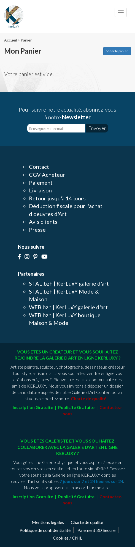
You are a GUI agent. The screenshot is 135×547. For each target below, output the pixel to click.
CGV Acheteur (47, 174)
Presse (37, 229)
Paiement (41, 182)
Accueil (10, 40)
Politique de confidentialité (45, 530)
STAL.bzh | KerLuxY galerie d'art (69, 283)
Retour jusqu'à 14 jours (57, 198)
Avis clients (43, 221)
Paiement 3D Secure (96, 530)
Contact (39, 166)
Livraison (40, 190)
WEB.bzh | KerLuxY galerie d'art (68, 307)
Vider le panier (117, 51)
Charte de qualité (87, 522)
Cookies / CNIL (67, 537)
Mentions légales (48, 522)
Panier (26, 40)
